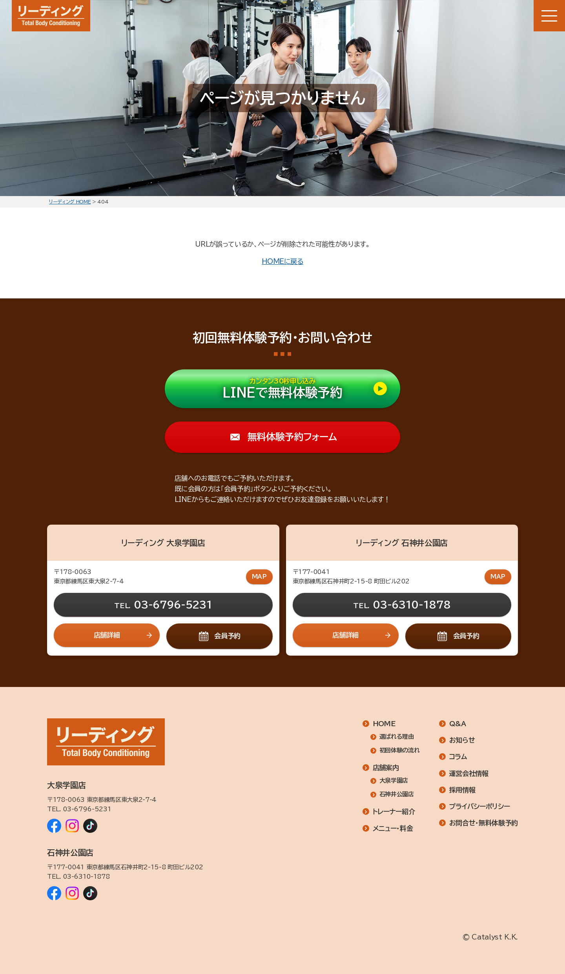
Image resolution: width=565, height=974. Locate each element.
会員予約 (227, 635)
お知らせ (462, 740)
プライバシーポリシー (479, 806)
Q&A (457, 723)
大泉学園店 (393, 781)
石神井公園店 (396, 795)
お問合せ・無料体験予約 (483, 823)
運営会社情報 (468, 773)
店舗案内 (386, 768)
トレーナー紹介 (394, 812)
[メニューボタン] (549, 15)
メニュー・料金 (393, 828)
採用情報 (462, 790)
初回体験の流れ (399, 751)
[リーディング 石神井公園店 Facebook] (54, 893)
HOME (384, 723)
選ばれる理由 (396, 737)
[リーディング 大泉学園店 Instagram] (72, 826)
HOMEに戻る (282, 261)
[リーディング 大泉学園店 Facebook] (54, 826)
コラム (458, 757)
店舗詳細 (107, 635)
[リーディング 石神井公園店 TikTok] (90, 893)
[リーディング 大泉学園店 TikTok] (90, 826)
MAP (259, 577)
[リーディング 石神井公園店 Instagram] (72, 893)
